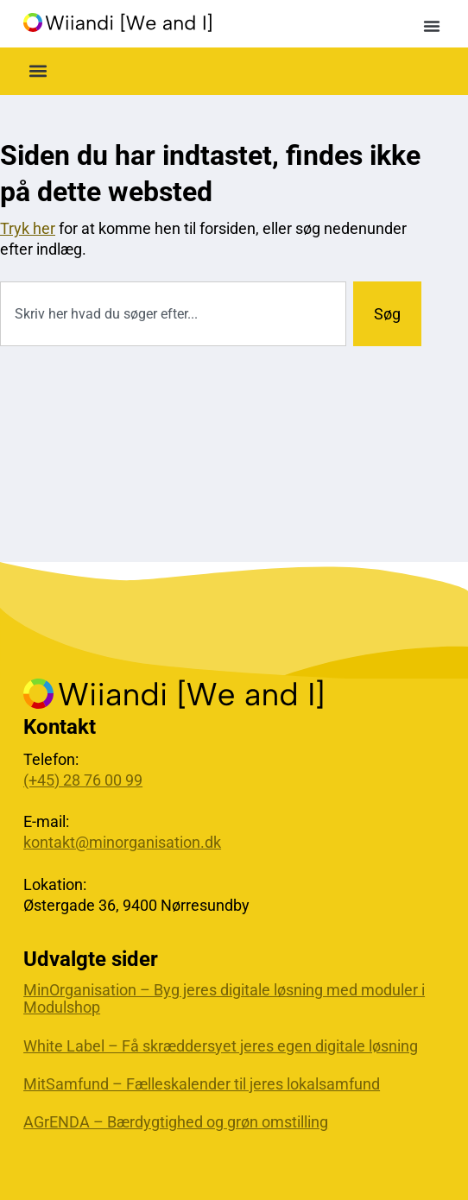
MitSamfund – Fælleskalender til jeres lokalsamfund (201, 1084)
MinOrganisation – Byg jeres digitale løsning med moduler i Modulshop (224, 999)
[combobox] (173, 313)
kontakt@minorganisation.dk (122, 842)
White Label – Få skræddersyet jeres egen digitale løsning (220, 1046)
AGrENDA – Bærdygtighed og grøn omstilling (175, 1122)
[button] (432, 26)
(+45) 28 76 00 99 (82, 780)
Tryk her (27, 228)
